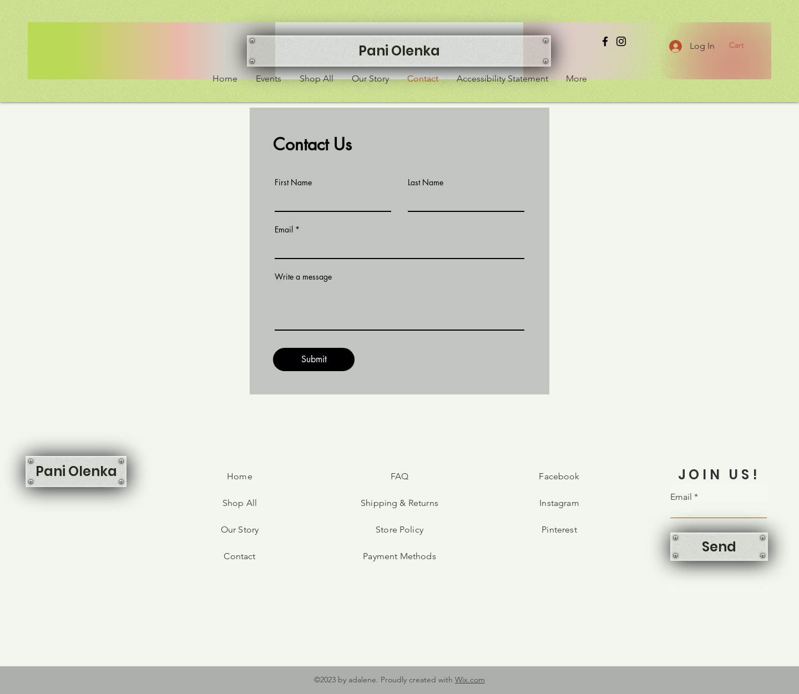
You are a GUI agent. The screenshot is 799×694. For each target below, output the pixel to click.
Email (284, 230)
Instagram (559, 503)
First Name (293, 182)
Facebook (559, 476)
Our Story (240, 529)
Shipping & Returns (399, 503)
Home (239, 476)
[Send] (719, 547)
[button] (742, 44)
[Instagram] (621, 41)
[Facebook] (605, 41)
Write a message (303, 277)
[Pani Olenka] (399, 51)
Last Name (425, 182)
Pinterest (559, 529)
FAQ (399, 476)
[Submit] (314, 359)
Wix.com (470, 680)
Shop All (239, 503)
